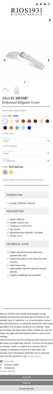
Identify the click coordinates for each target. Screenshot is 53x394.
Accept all (26, 377)
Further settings (7, 371)
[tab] (26, 194)
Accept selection (26, 388)
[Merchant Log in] (41, 4)
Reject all (26, 383)
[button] (26, 195)
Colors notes (8, 134)
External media (12, 364)
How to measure (10, 146)
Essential (9, 361)
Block (20, 236)
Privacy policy (33, 356)
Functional (10, 368)
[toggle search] (49, 4)
